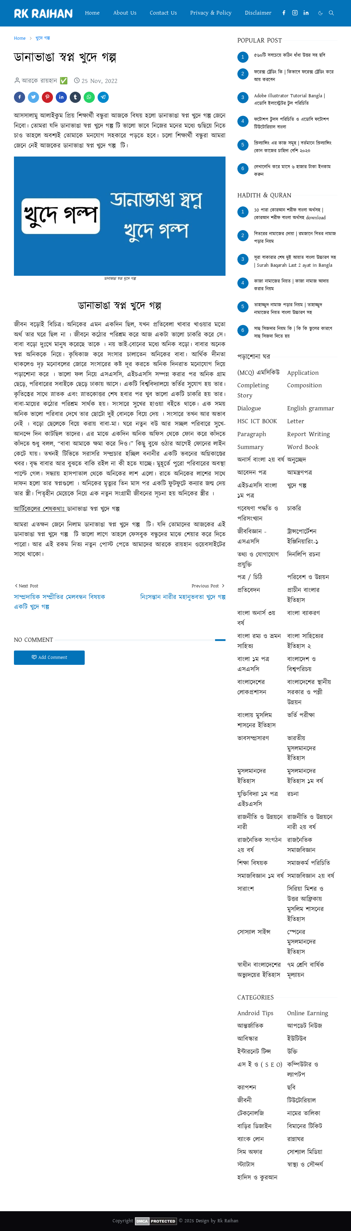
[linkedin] (306, 13)
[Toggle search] (331, 13)
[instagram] (294, 13)
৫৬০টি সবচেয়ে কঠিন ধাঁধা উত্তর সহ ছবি (289, 55)
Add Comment (49, 657)
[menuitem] (92, 13)
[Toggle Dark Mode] (320, 13)
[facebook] (283, 13)
